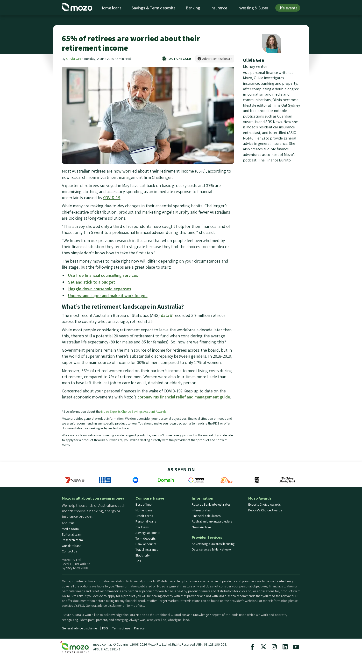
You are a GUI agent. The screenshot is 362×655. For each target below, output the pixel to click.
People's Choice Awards (265, 510)
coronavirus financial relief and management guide (183, 397)
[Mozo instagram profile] (274, 646)
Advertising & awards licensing (213, 543)
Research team (72, 540)
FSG (105, 628)
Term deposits (145, 538)
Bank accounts (145, 544)
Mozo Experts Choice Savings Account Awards (133, 411)
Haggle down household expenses (99, 289)
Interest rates (201, 510)
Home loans (110, 8)
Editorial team (72, 534)
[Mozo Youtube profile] (296, 646)
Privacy (139, 628)
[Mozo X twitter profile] (263, 646)
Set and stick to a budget (91, 282)
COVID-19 (112, 197)
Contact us (69, 551)
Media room (70, 528)
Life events (288, 8)
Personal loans (145, 521)
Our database (71, 545)
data (166, 315)
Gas (138, 561)
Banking (193, 8)
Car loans (142, 527)
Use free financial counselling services (103, 275)
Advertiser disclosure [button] (215, 58)
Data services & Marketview (211, 549)
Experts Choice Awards (264, 504)
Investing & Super (252, 8)
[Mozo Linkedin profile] (285, 646)
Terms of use (121, 628)
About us (68, 523)
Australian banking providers (212, 521)
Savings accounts (147, 532)
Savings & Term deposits (153, 8)
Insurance (218, 8)
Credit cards (144, 515)
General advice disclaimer (80, 628)
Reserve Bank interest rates (211, 504)
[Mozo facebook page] (252, 646)
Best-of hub (143, 504)
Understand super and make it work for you (108, 295)
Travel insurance (146, 549)
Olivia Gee (74, 58)
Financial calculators (206, 515)
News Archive (201, 527)
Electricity (142, 555)
